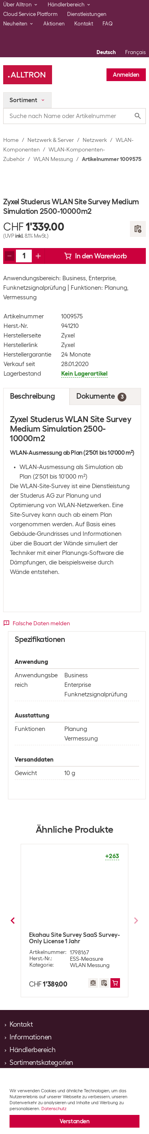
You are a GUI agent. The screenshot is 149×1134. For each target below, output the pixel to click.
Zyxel (68, 335)
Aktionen (54, 24)
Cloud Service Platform (30, 14)
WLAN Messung (53, 159)
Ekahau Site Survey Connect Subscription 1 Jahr (68, 938)
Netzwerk (95, 140)
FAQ (108, 24)
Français (135, 52)
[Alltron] (27, 74)
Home (11, 140)
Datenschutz (53, 1108)
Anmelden (126, 74)
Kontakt (83, 24)
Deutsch (106, 52)
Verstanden (75, 1121)
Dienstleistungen (86, 14)
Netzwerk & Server (50, 140)
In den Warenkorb (95, 256)
